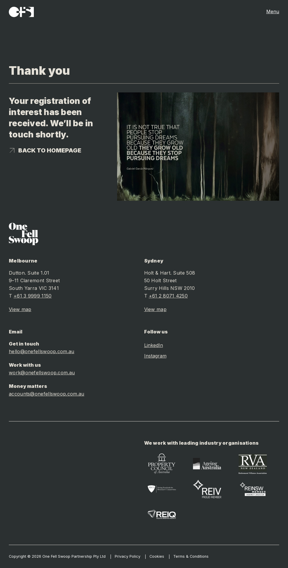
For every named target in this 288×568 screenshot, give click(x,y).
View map (20, 309)
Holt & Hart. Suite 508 (169, 273)
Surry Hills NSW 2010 (169, 288)
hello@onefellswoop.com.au (41, 351)
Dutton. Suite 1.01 (29, 273)
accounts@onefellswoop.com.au (46, 394)
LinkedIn (153, 345)
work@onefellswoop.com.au (42, 373)
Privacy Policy (127, 556)
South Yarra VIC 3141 (34, 288)
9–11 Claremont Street (34, 280)
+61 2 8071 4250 (168, 296)
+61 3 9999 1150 (33, 296)
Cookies (156, 556)
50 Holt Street (160, 280)
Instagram (155, 356)
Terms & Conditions (191, 556)
